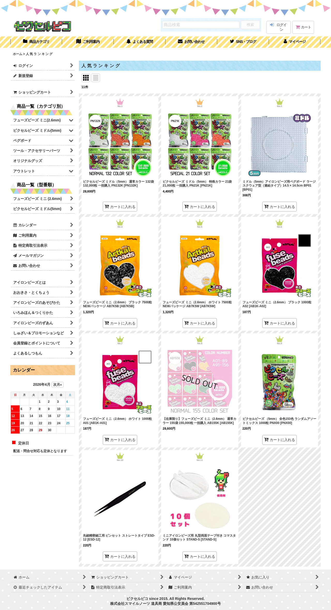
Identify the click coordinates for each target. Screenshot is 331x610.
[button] (243, 42)
